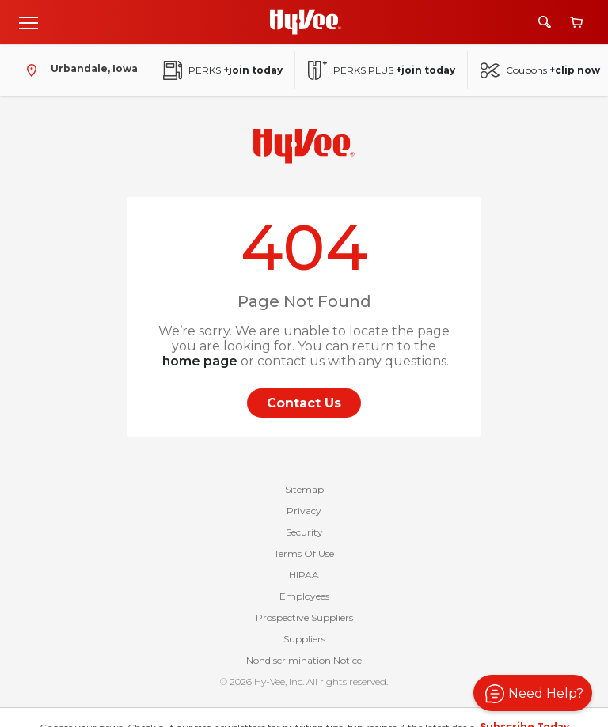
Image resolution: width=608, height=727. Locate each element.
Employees (304, 596)
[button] (532, 693)
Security (304, 532)
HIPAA (304, 575)
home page (200, 361)
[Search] (544, 22)
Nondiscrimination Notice (304, 660)
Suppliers (304, 639)
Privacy (304, 511)
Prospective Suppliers (304, 617)
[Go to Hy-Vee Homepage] (305, 22)
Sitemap (304, 489)
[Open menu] (28, 22)
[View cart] (576, 22)
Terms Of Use (304, 553)
